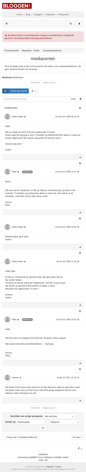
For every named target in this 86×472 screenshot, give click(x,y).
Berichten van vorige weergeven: (43, 416)
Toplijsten (50, 14)
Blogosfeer (64, 14)
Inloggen (38, 14)
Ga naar (77, 437)
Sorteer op (26, 422)
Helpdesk (50, 467)
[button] (59, 416)
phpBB (32, 457)
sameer (15, 377)
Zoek (73, 99)
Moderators (18, 77)
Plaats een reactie (14, 91)
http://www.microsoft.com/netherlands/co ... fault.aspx (29, 344)
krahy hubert (17, 116)
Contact (58, 467)
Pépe (14, 171)
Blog (28, 14)
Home (19, 14)
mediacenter (43, 58)
